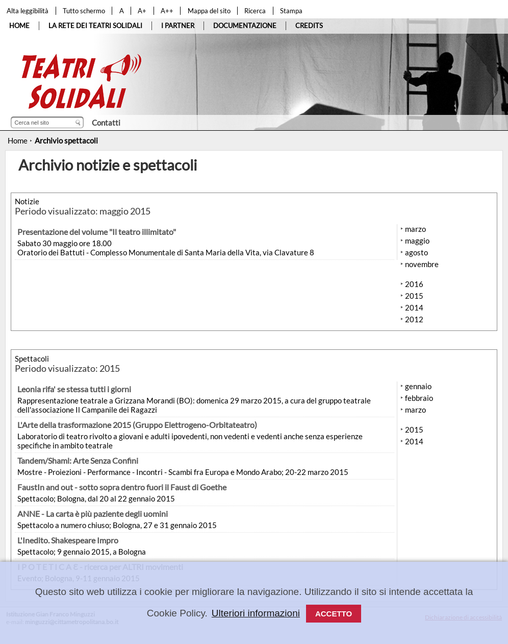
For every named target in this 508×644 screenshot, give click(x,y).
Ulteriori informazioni (256, 613)
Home (18, 140)
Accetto (333, 613)
